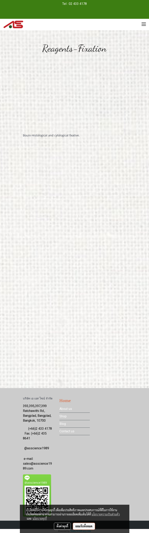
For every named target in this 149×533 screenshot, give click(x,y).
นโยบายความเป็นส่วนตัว (106, 514)
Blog (62, 424)
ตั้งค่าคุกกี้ (62, 526)
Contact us (66, 431)
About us (65, 409)
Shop (63, 416)
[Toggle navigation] (143, 24)
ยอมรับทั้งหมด (83, 526)
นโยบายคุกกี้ (40, 518)
